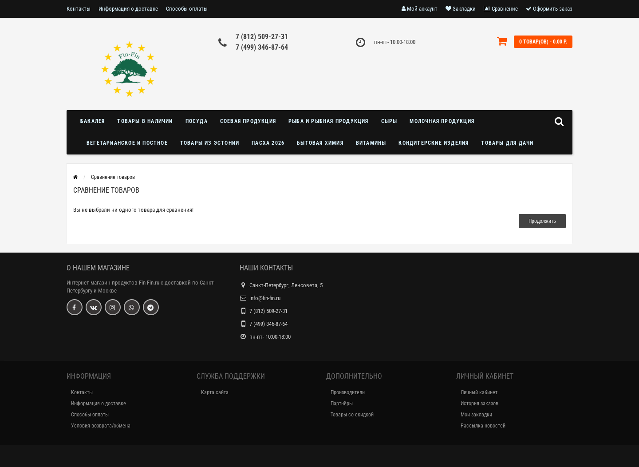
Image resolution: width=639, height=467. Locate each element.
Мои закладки (476, 415)
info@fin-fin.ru (264, 298)
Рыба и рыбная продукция (328, 121)
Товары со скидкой (352, 415)
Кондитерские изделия (433, 143)
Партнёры (342, 403)
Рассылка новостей (483, 426)
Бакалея (92, 121)
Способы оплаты (187, 8)
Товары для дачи (507, 143)
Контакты (79, 8)
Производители (348, 392)
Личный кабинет (479, 392)
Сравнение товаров (113, 177)
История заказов (479, 403)
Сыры (389, 121)
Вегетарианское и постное (127, 143)
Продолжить (542, 221)
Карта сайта (215, 392)
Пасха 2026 (268, 143)
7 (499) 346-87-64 (262, 47)
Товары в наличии (145, 121)
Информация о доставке (128, 8)
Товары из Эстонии (209, 143)
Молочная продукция (442, 121)
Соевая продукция (248, 121)
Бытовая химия (320, 143)
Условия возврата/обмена (100, 426)
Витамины (371, 143)
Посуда (196, 121)
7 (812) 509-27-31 (262, 36)
